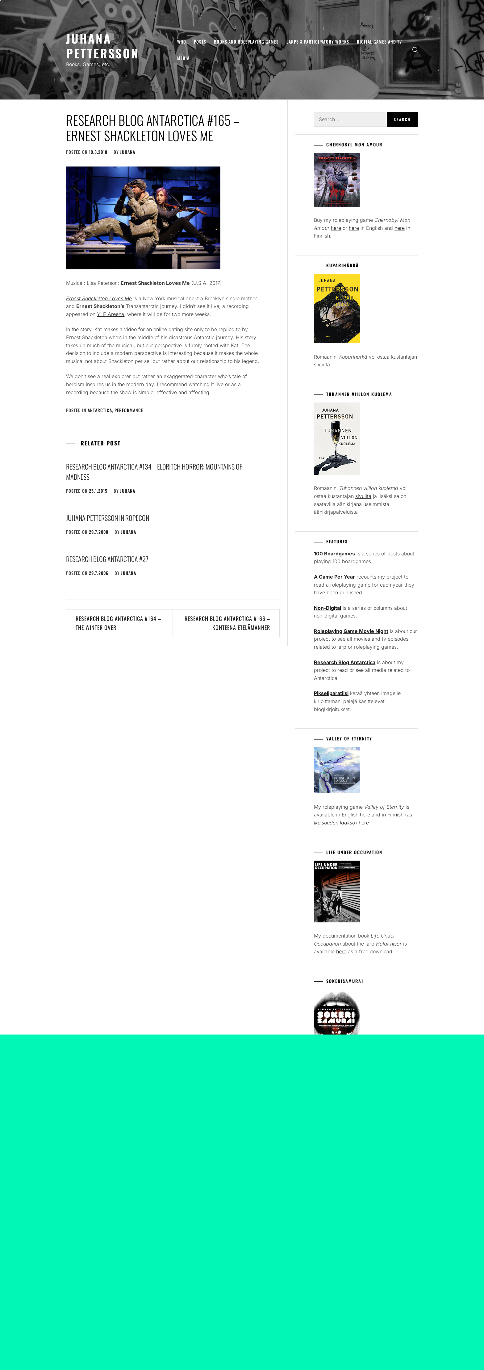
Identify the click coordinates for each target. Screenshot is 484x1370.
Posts (200, 41)
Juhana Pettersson (102, 45)
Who (181, 41)
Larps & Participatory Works (317, 41)
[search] (415, 50)
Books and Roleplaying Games (246, 41)
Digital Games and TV (379, 41)
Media (183, 58)
